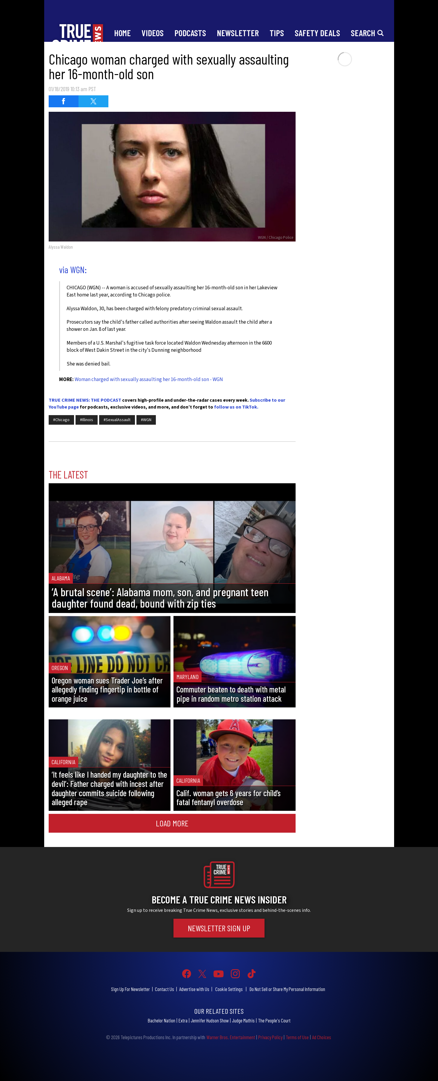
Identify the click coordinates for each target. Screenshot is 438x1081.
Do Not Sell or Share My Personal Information (287, 989)
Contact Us (164, 989)
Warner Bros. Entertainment (230, 1037)
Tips (277, 32)
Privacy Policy (270, 1037)
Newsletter (238, 32)
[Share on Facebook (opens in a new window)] (64, 101)
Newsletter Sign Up (219, 928)
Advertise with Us (194, 989)
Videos (153, 32)
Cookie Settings (229, 989)
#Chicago (61, 420)
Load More (172, 823)
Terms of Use (297, 1037)
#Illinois (86, 420)
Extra (183, 1020)
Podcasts (190, 32)
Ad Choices (321, 1037)
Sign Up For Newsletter (130, 989)
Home (122, 32)
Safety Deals (317, 32)
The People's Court (274, 1020)
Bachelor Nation (161, 1020)
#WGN (146, 420)
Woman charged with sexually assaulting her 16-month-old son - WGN (149, 379)
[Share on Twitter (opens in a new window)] (93, 101)
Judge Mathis (243, 1020)
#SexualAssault (117, 420)
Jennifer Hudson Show (210, 1020)
